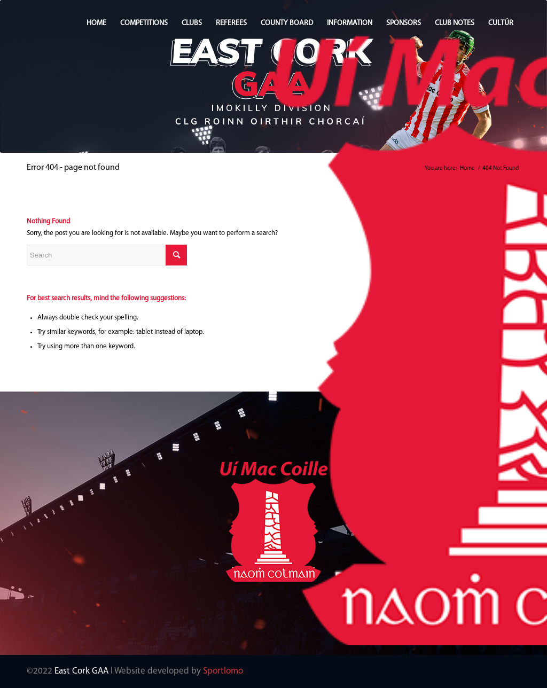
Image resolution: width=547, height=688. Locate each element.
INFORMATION (349, 23)
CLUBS (192, 23)
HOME (96, 23)
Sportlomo (223, 671)
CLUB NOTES (454, 23)
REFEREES (231, 23)
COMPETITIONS (144, 23)
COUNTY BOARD (287, 23)
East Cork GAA (81, 671)
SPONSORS (403, 23)
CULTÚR (500, 23)
